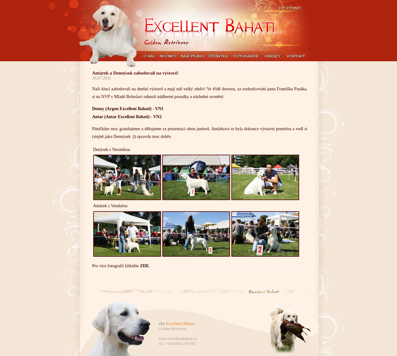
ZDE (144, 266)
